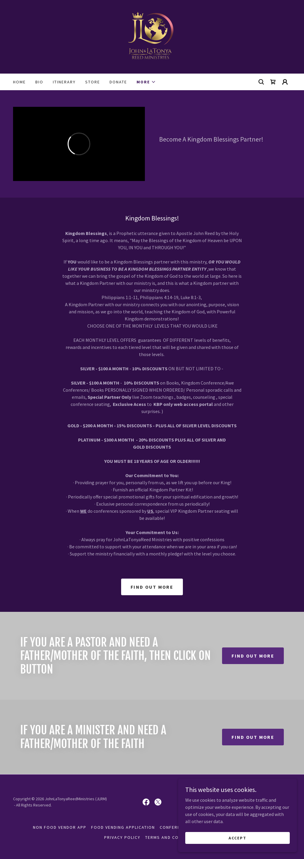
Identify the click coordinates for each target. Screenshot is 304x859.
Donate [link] (118, 82)
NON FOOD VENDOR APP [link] (59, 827)
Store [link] (92, 82)
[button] (146, 81)
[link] (152, 36)
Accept (237, 841)
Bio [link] (39, 82)
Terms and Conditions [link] (172, 837)
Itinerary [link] (64, 82)
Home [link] (19, 82)
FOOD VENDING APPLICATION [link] (123, 827)
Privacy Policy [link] (122, 837)
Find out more (152, 587)
